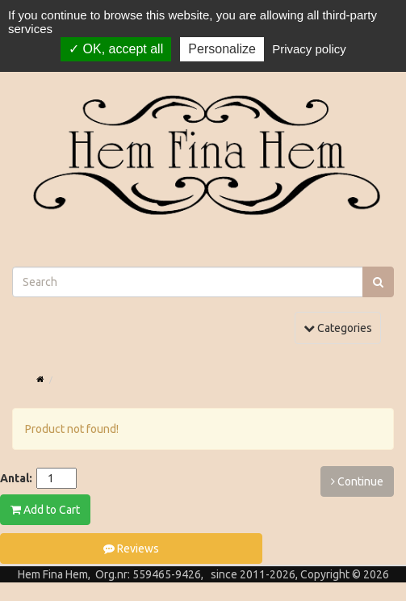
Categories (342, 326)
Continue (357, 481)
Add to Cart (45, 509)
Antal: (16, 478)
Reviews (131, 548)
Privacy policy (309, 49)
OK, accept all (116, 49)
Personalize (222, 49)
